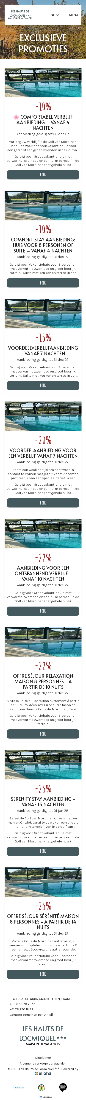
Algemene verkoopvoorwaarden (43, 1063)
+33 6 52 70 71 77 (20, 1004)
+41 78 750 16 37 (19, 1010)
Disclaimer (43, 1058)
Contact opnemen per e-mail (29, 1015)
